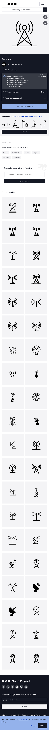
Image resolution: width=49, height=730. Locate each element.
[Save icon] (45, 17)
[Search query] (24, 174)
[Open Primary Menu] (3, 4)
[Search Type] (5, 9)
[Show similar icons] (45, 23)
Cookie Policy (23, 719)
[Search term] (25, 9)
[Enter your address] (24, 700)
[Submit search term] (45, 9)
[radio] (24, 81)
